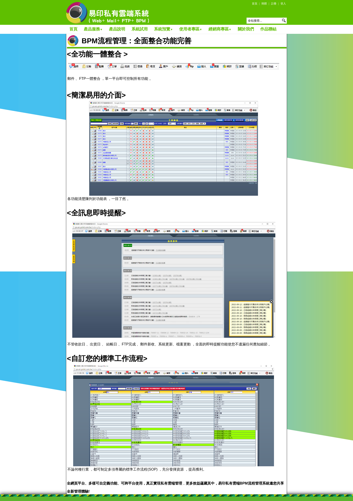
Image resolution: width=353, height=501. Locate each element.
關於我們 (246, 29)
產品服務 (93, 29)
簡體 (264, 3)
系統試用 (139, 29)
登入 (283, 3)
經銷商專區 (219, 29)
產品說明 (117, 29)
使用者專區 (190, 29)
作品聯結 (268, 29)
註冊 (273, 3)
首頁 (254, 3)
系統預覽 (163, 29)
